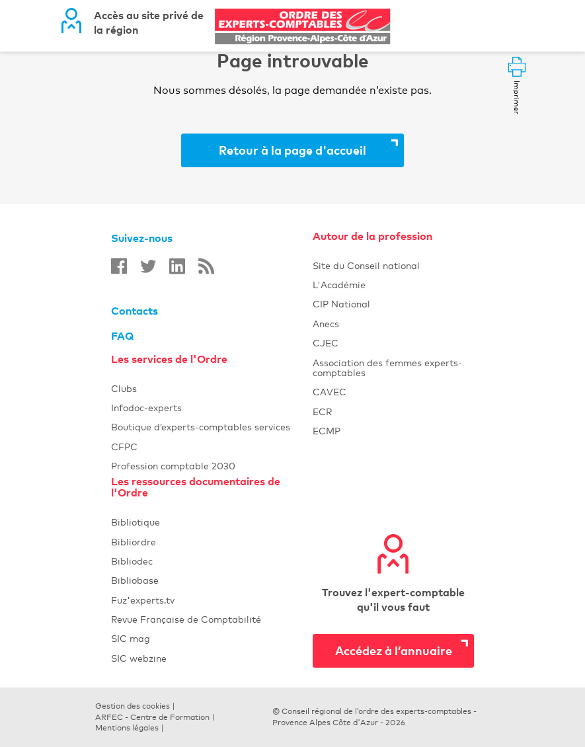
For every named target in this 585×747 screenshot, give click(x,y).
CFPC (212, 446)
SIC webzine (212, 658)
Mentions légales (127, 727)
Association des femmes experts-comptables (393, 367)
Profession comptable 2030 (212, 465)
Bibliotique (212, 522)
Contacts (134, 310)
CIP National (393, 303)
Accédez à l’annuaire (393, 650)
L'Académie (393, 284)
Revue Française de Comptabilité (212, 619)
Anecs (393, 323)
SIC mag (212, 638)
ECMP (393, 430)
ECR (393, 411)
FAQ (122, 335)
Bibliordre (212, 541)
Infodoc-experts (212, 407)
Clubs (212, 388)
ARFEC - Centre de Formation (152, 717)
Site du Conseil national (366, 265)
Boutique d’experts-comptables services (212, 426)
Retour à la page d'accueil (292, 149)
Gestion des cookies (132, 706)
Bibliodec (212, 561)
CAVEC (393, 391)
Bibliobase (212, 580)
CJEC (393, 342)
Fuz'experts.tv (212, 600)
